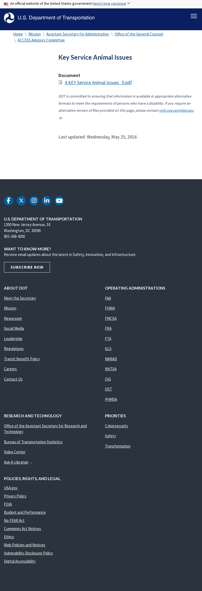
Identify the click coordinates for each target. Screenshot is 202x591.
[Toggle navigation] (194, 16)
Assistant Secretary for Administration (77, 36)
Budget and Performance (25, 514)
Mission (34, 36)
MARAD (111, 361)
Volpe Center (15, 454)
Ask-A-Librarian (18, 464)
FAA (108, 300)
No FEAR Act (14, 523)
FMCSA (111, 320)
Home (18, 36)
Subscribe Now (27, 269)
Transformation (117, 448)
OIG (108, 381)
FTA (108, 341)
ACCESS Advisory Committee (41, 42)
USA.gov (11, 490)
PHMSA (111, 401)
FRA (108, 330)
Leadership (13, 341)
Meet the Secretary (20, 300)
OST (108, 391)
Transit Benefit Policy (22, 361)
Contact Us (13, 381)
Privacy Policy (15, 498)
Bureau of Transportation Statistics (33, 444)
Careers (10, 371)
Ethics (9, 539)
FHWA (110, 310)
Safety (110, 438)
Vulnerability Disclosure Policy (28, 555)
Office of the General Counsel (139, 36)
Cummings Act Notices (22, 531)
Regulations (14, 351)
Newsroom (13, 320)
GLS (108, 351)
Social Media (14, 330)
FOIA (8, 506)
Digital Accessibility (20, 563)
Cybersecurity (116, 428)
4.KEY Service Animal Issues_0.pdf (98, 85)
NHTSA (111, 371)
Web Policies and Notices (24, 547)
